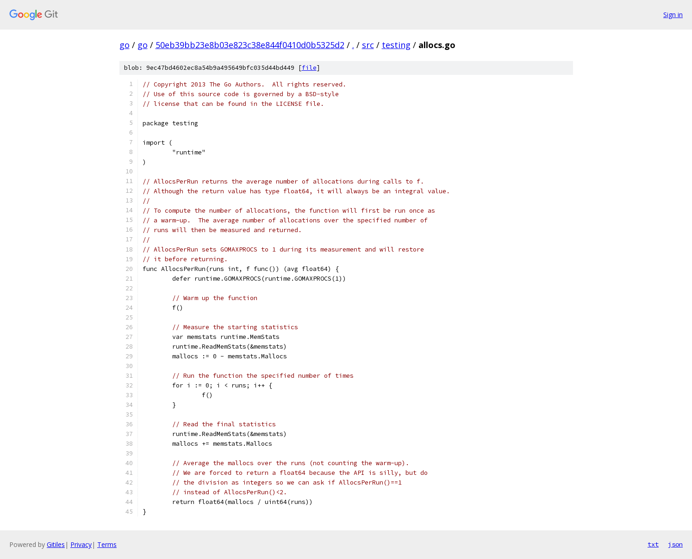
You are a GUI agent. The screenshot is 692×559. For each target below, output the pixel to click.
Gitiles (56, 544)
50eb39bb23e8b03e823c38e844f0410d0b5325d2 (250, 44)
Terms (107, 544)
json (675, 544)
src (368, 44)
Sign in (673, 14)
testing (396, 44)
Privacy (81, 544)
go (124, 44)
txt (653, 544)
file (309, 68)
